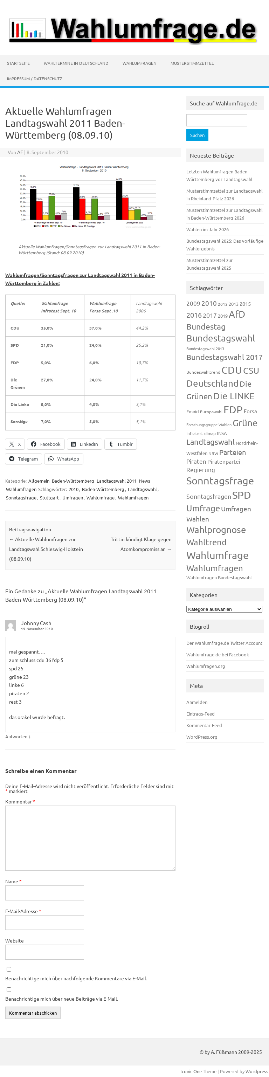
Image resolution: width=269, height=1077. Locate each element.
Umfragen (72, 497)
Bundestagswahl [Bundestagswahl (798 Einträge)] (220, 338)
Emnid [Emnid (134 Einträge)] (192, 411)
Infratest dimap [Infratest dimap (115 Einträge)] (201, 433)
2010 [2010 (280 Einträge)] (209, 303)
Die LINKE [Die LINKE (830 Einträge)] (234, 396)
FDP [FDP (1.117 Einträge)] (233, 409)
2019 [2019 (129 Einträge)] (223, 316)
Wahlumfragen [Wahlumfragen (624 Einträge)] (214, 568)
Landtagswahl (142, 489)
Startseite (18, 63)
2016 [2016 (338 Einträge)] (194, 314)
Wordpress (257, 1071)
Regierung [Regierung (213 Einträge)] (200, 469)
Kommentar (20, 801)
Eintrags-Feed (200, 714)
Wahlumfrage (101, 497)
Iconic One (191, 1071)
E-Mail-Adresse (23, 911)
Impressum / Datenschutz (34, 78)
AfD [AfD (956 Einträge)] (237, 314)
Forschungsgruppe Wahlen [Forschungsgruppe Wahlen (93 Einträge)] (209, 424)
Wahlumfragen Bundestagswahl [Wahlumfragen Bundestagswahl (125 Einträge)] (219, 577)
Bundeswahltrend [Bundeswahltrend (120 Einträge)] (203, 372)
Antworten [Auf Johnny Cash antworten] (16, 736)
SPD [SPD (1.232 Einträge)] (241, 495)
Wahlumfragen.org (205, 666)
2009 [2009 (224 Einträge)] (193, 303)
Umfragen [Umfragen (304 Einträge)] (236, 508)
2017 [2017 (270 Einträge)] (210, 315)
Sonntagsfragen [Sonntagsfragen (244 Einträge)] (208, 496)
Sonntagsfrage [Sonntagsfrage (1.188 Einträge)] (220, 480)
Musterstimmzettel (192, 63)
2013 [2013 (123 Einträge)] (234, 304)
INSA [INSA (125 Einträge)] (222, 433)
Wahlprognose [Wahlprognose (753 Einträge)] (216, 529)
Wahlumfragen (140, 63)
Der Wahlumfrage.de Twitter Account (224, 643)
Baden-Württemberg (73, 481)
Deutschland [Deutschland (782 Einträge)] (212, 383)
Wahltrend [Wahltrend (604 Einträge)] (206, 542)
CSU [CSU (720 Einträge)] (251, 370)
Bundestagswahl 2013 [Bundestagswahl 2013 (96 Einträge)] (205, 348)
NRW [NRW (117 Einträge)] (213, 453)
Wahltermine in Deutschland (76, 63)
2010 (73, 489)
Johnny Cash (36, 623)
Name (13, 881)
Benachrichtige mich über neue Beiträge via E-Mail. (61, 998)
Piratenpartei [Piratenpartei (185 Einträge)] (223, 461)
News (144, 481)
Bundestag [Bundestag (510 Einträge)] (206, 326)
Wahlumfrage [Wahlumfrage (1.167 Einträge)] (217, 555)
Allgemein (38, 481)
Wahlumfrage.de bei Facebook (217, 654)
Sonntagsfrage (21, 497)
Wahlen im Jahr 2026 (207, 229)
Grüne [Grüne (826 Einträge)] (245, 422)
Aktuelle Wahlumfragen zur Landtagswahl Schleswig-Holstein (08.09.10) (46, 549)
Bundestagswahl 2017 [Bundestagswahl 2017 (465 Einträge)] (224, 356)
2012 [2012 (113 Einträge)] (223, 304)
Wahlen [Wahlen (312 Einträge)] (197, 519)
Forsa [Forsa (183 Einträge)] (250, 411)
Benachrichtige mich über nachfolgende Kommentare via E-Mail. (76, 978)
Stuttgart (49, 497)
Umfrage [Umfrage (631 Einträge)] (203, 508)
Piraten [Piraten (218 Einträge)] (196, 461)
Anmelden (196, 702)
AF (20, 152)
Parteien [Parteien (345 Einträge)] (232, 452)
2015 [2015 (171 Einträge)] (245, 303)
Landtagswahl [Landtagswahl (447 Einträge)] (210, 441)
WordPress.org (202, 737)
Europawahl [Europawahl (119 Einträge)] (211, 411)
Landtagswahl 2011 (117, 481)
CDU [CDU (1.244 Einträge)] (231, 370)
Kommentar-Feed (204, 725)
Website (14, 940)
